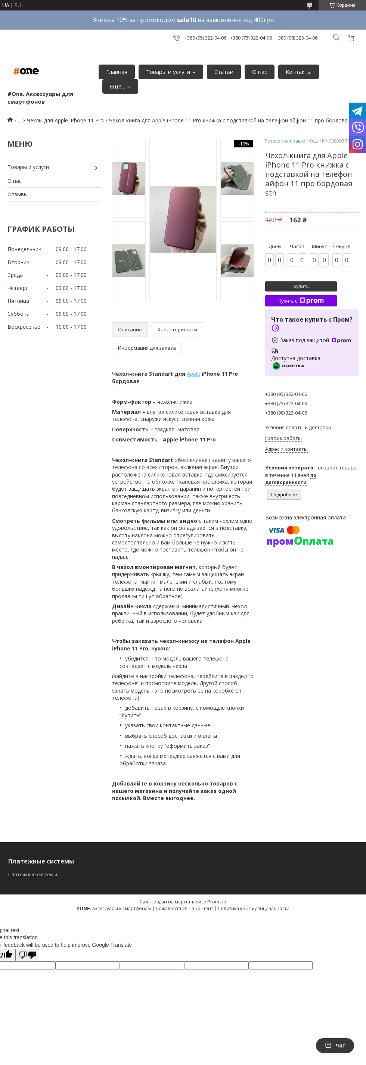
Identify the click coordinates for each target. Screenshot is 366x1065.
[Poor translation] (27, 955)
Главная (116, 71)
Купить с (300, 300)
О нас (259, 71)
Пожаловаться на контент (184, 908)
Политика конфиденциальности (253, 908)
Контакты (298, 71)
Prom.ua (216, 901)
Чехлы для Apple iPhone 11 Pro (65, 120)
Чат (335, 1045)
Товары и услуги (168, 71)
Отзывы (17, 194)
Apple (193, 373)
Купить (300, 286)
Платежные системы (32, 874)
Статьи (223, 71)
